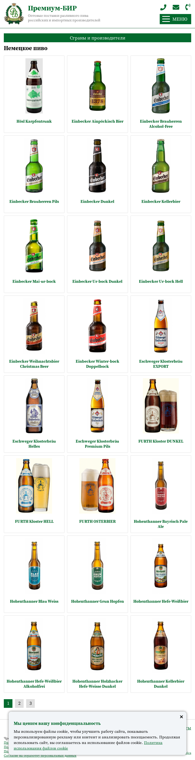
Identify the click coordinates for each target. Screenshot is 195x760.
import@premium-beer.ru (176, 7)
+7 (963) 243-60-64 (163, 7)
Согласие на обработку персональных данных (40, 755)
